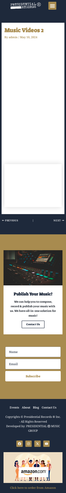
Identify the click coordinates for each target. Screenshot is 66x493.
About (26, 408)
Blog (36, 408)
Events (14, 408)
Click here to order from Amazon (33, 488)
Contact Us (33, 324)
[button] (52, 6)
